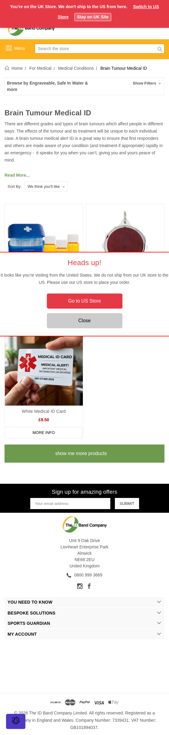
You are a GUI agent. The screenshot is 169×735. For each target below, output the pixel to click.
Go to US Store (84, 300)
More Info (43, 432)
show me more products (81, 453)
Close (84, 320)
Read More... (17, 175)
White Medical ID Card (44, 411)
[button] (84, 86)
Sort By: (14, 186)
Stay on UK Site (93, 16)
